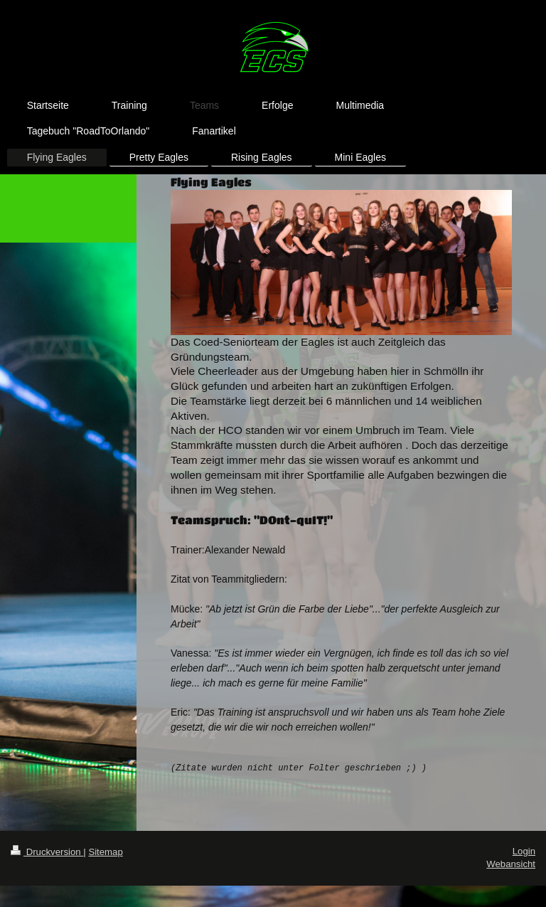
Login (524, 851)
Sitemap (105, 852)
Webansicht (510, 864)
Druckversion (47, 852)
